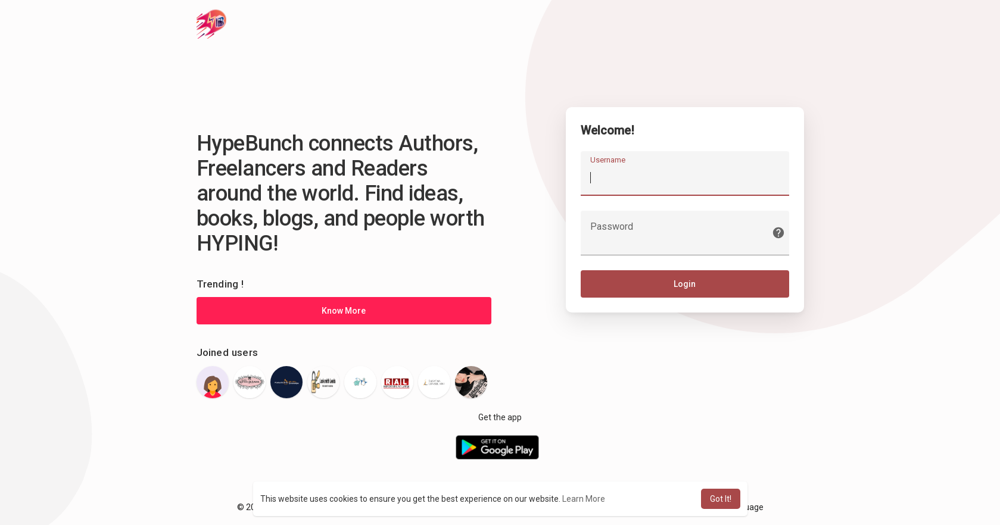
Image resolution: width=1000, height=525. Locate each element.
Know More (344, 310)
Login (685, 284)
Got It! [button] (720, 499)
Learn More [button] (583, 499)
